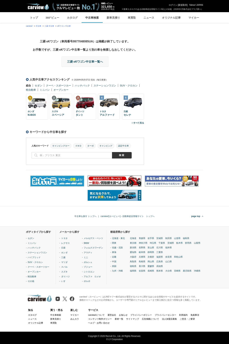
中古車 (38, 26)
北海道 (133, 238)
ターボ (90, 146)
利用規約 (183, 315)
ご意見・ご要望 (187, 319)
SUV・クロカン (129, 85)
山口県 (168, 261)
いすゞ (64, 281)
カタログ (72, 17)
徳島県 (133, 266)
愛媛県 (151, 266)
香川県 (142, 266)
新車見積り (113, 17)
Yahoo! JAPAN (196, 5)
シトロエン (89, 271)
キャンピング (105, 146)
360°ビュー (52, 17)
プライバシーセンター (165, 315)
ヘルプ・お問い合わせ (99, 323)
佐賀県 (142, 271)
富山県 (151, 247)
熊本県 (159, 271)
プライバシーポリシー (141, 315)
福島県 (186, 238)
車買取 (132, 17)
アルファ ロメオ (92, 276)
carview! (29, 26)
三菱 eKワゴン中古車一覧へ (85, 61)
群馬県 (188, 243)
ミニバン (45, 89)
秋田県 (168, 238)
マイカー (193, 17)
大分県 (168, 271)
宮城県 (159, 238)
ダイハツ (65, 276)
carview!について (96, 315)
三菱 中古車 (49, 26)
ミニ (86, 257)
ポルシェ (88, 262)
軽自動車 (31, 89)
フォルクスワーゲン (93, 248)
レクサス (65, 243)
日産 (63, 248)
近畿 (114, 257)
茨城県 (170, 243)
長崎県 (151, 271)
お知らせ (123, 315)
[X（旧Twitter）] (65, 299)
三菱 (63, 257)
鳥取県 (133, 261)
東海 (114, 252)
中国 (114, 261)
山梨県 (197, 243)
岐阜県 (142, 252)
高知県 (159, 266)
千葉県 (162, 243)
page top (195, 216)
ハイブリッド (34, 257)
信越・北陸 (117, 247)
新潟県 (133, 247)
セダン (38, 85)
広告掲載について (150, 319)
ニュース (148, 17)
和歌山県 (178, 257)
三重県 (159, 252)
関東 (114, 243)
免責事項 (195, 315)
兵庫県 (142, 257)
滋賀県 (159, 257)
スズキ (64, 271)
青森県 (142, 238)
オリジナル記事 (171, 17)
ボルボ (87, 281)
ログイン (173, 5)
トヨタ (64, 238)
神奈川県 (143, 243)
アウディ (88, 252)
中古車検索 (92, 17)
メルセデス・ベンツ (93, 238)
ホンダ (64, 252)
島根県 (142, 261)
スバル (64, 267)
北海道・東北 (118, 238)
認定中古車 (123, 146)
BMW (86, 243)
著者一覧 (119, 319)
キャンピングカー (60, 146)
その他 (31, 281)
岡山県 (151, 261)
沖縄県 (197, 271)
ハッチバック (82, 85)
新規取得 (182, 5)
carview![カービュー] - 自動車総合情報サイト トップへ (128, 216)
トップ (34, 17)
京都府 (151, 257)
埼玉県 (153, 243)
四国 (114, 266)
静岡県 (151, 252)
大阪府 (133, 257)
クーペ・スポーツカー (58, 85)
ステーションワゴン (105, 85)
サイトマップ (132, 319)
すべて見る (138, 123)
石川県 (159, 247)
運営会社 (112, 315)
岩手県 (151, 238)
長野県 (142, 247)
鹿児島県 (187, 271)
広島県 (159, 261)
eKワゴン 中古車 (64, 26)
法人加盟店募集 (169, 319)
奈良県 (168, 257)
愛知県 (133, 252)
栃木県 (179, 243)
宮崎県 (177, 271)
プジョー (88, 267)
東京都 (133, 243)
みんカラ (74, 319)
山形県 (177, 238)
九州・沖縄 (117, 271)
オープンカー (61, 89)
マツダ (64, 262)
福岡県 (133, 271)
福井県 (168, 247)
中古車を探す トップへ (85, 216)
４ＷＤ (78, 146)
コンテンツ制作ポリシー (100, 319)
